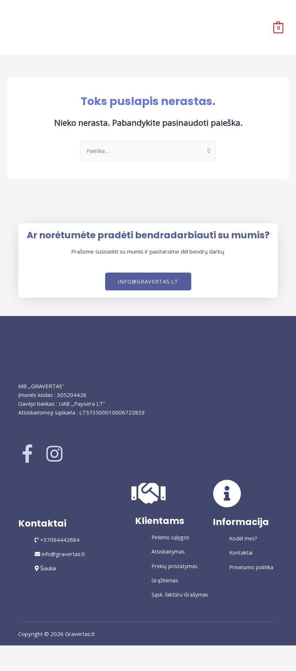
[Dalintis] (67, 652)
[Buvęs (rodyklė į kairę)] (13, 665)
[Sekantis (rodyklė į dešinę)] (40, 665)
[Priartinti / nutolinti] (13, 652)
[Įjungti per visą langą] (40, 652)
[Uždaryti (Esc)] (94, 652)
